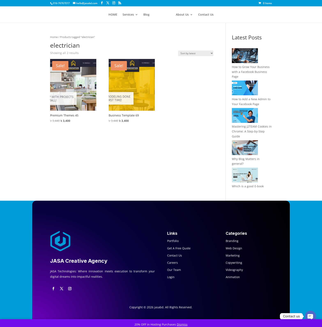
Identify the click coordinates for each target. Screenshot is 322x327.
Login (171, 277)
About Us (182, 14)
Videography (234, 270)
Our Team (174, 270)
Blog (146, 14)
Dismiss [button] (182, 324)
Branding (232, 241)
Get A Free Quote (179, 248)
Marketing (233, 255)
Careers (172, 263)
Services (128, 14)
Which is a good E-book (248, 186)
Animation (233, 277)
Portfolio (173, 241)
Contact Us (206, 14)
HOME (112, 14)
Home (54, 37)
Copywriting (234, 263)
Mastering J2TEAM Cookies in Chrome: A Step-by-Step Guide (252, 131)
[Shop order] (195, 53)
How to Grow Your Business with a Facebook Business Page (251, 72)
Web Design (234, 248)
